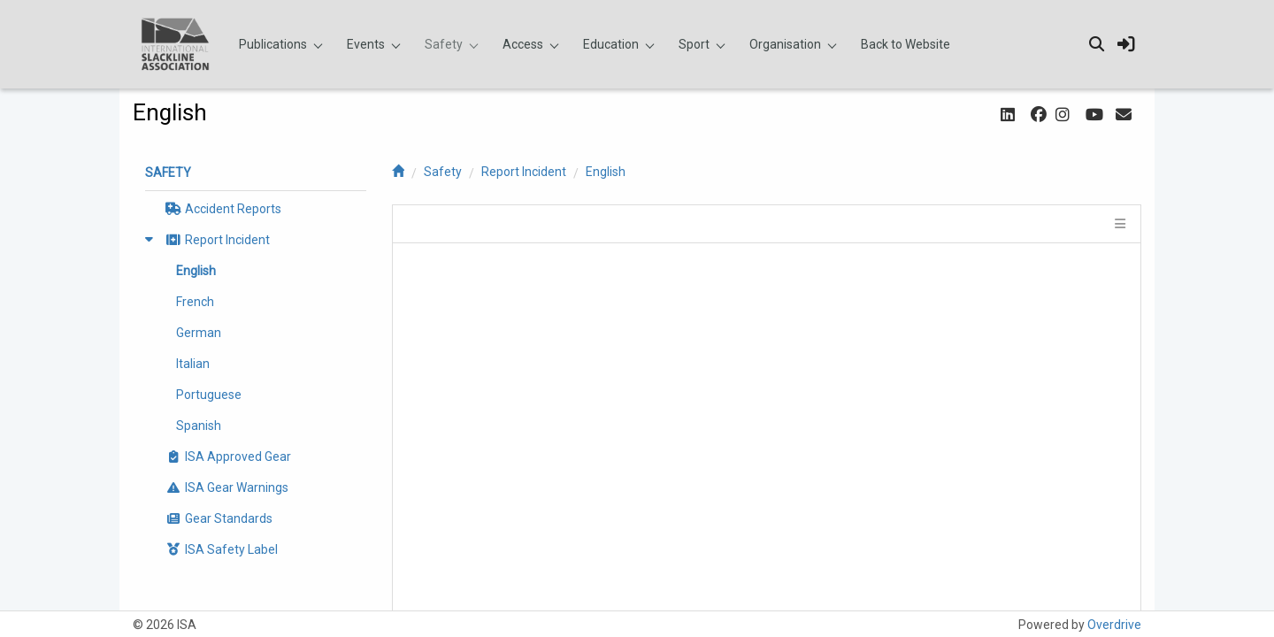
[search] (1096, 44)
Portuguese (209, 395)
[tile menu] (1118, 224)
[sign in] (1126, 44)
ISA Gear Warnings (225, 487)
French (195, 302)
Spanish (198, 425)
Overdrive (1114, 625)
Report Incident (523, 172)
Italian (193, 364)
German (198, 333)
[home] (398, 172)
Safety (443, 172)
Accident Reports (222, 209)
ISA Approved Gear (227, 456)
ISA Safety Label (220, 549)
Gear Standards (217, 518)
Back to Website (905, 44)
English (605, 172)
